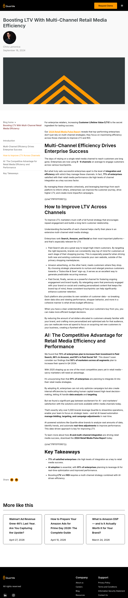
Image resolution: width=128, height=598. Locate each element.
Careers (79, 587)
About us (79, 583)
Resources (80, 595)
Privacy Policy (104, 583)
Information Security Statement (111, 591)
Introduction (9, 140)
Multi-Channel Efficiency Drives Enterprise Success (18, 148)
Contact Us (103, 595)
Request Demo (105, 5)
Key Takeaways (10, 173)
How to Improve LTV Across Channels (22, 155)
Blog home (8, 122)
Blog (78, 591)
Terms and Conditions (107, 587)
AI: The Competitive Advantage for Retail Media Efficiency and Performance (20, 164)
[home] (9, 6)
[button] (122, 6)
